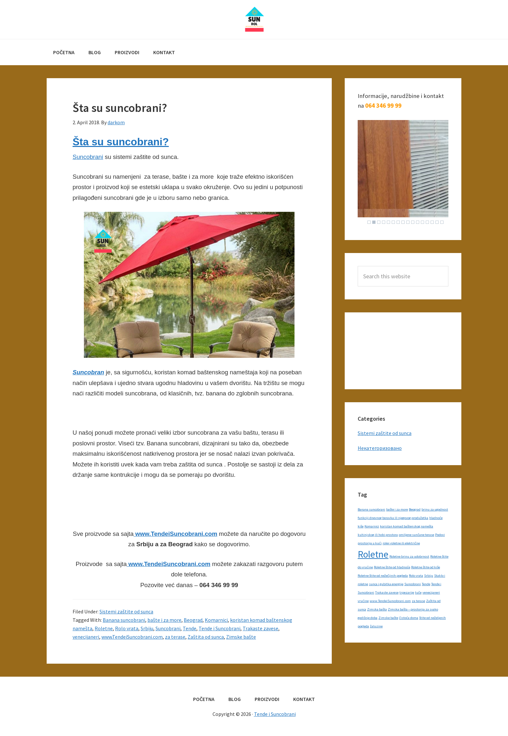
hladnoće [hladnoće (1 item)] (436, 518)
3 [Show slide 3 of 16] (378, 222)
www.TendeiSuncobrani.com (175, 533)
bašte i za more (164, 620)
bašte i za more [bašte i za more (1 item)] (397, 509)
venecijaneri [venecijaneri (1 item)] (431, 592)
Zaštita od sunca (206, 636)
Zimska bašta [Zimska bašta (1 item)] (377, 609)
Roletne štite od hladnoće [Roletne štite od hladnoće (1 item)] (392, 567)
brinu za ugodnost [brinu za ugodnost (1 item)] (434, 509)
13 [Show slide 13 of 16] (427, 222)
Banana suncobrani (124, 620)
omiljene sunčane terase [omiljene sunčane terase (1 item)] (416, 535)
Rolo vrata (126, 628)
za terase (175, 636)
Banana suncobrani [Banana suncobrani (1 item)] (371, 509)
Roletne (104, 628)
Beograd (193, 620)
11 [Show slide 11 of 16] (417, 222)
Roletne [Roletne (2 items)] (373, 554)
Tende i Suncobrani (254, 19)
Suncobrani (88, 156)
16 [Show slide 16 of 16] (442, 222)
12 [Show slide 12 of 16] (422, 222)
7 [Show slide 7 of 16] (398, 222)
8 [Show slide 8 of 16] (403, 222)
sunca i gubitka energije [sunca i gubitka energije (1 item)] (386, 584)
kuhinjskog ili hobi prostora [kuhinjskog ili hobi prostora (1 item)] (378, 535)
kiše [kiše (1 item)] (361, 526)
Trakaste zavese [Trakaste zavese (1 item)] (386, 592)
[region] (403, 173)
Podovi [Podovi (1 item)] (440, 535)
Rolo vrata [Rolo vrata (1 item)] (416, 575)
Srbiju (147, 628)
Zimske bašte (241, 636)
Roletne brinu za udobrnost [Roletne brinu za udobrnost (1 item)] (409, 556)
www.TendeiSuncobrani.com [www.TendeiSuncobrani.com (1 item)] (390, 601)
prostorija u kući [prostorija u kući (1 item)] (370, 543)
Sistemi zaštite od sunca (126, 611)
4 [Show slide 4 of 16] (383, 222)
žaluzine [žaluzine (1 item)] (376, 626)
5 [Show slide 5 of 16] (388, 222)
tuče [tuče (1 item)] (418, 592)
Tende (189, 628)
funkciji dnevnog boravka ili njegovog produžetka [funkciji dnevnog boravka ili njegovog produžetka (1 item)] (393, 518)
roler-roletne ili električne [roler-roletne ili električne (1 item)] (401, 543)
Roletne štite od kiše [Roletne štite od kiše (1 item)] (425, 567)
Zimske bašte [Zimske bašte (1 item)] (388, 618)
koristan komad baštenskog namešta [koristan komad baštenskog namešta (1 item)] (406, 526)
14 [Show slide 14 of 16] (432, 222)
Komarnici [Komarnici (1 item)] (371, 526)
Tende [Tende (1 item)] (426, 584)
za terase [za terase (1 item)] (418, 601)
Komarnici (216, 620)
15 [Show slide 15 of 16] (437, 222)
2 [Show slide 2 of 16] (373, 222)
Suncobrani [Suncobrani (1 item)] (412, 584)
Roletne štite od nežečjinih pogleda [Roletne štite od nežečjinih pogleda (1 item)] (383, 575)
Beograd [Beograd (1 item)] (415, 509)
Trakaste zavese (260, 628)
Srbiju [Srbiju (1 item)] (428, 575)
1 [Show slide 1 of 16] (369, 222)
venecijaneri (86, 636)
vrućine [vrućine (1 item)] (363, 601)
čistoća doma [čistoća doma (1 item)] (408, 618)
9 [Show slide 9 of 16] (408, 222)
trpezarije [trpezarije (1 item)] (406, 592)
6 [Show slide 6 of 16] (393, 222)
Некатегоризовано (380, 448)
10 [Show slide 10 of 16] (412, 222)
